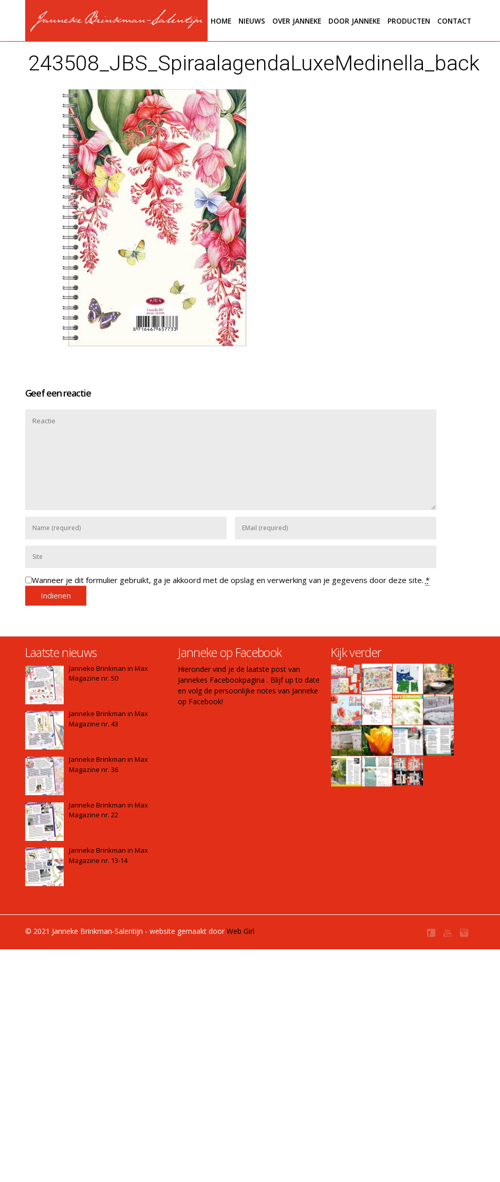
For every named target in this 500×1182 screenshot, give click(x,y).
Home (221, 21)
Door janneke (354, 21)
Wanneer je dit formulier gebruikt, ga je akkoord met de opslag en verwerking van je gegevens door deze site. (231, 580)
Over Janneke (296, 21)
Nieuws (251, 21)
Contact (454, 21)
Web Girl (240, 931)
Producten (408, 21)
